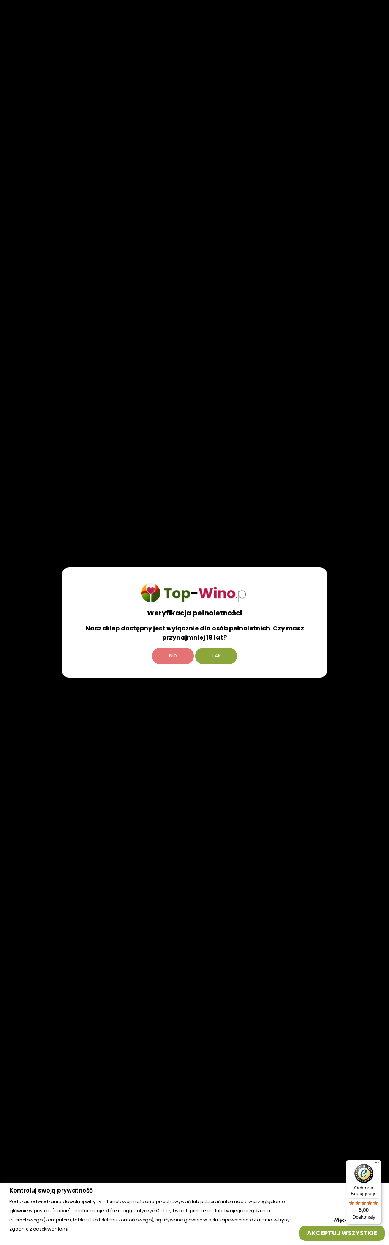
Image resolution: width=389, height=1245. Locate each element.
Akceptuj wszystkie (342, 1232)
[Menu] (376, 1164)
